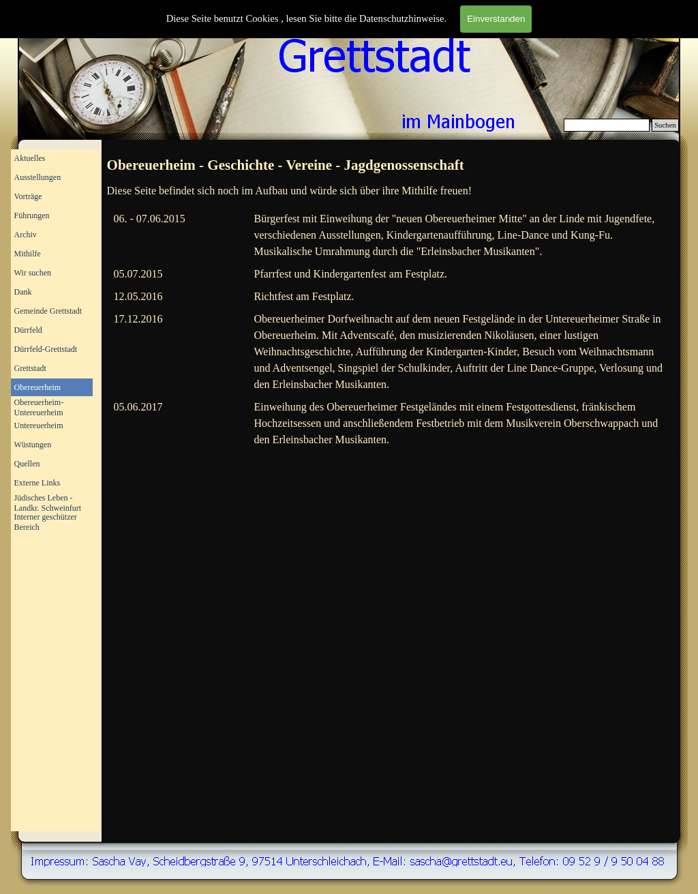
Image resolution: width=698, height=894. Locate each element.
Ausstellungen (37, 177)
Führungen (32, 215)
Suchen (665, 125)
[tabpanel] (392, 166)
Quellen (27, 463)
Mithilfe (27, 253)
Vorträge (28, 196)
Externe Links (37, 483)
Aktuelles (30, 158)
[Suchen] (607, 125)
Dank (23, 292)
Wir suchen (33, 273)
